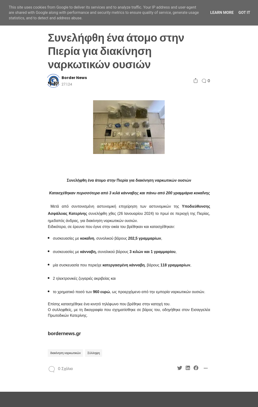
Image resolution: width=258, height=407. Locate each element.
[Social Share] (196, 81)
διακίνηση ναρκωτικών (65, 353)
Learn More (222, 12)
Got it (244, 12)
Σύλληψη (93, 353)
